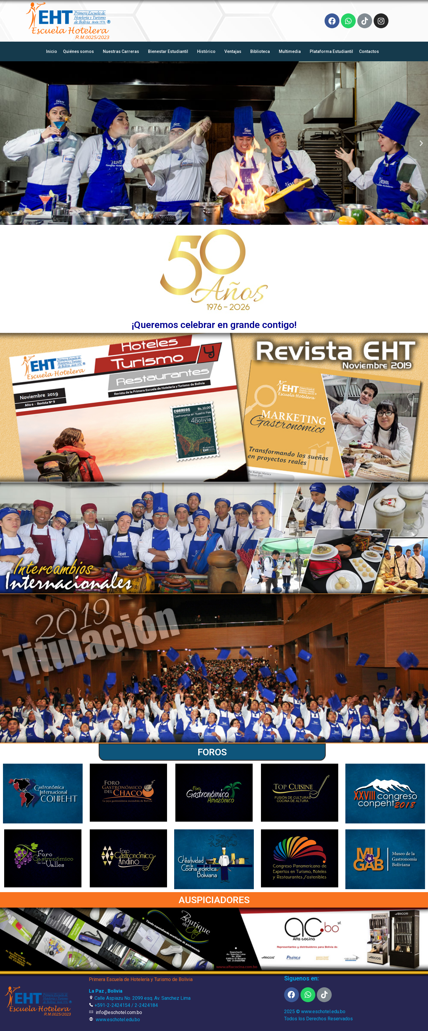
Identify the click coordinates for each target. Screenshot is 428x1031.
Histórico (207, 51)
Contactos (370, 51)
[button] (205, 220)
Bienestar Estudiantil (169, 51)
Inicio (51, 51)
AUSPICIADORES (214, 900)
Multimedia (291, 51)
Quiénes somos (80, 51)
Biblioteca (261, 51)
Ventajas (234, 51)
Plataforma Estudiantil (331, 51)
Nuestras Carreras (122, 51)
